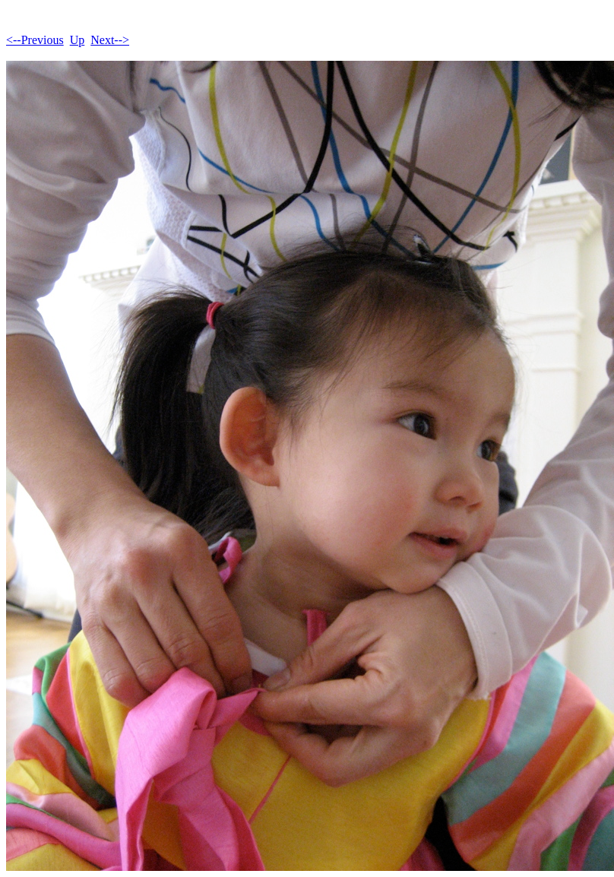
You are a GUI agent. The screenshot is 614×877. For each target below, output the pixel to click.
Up (77, 39)
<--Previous (35, 39)
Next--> (109, 39)
